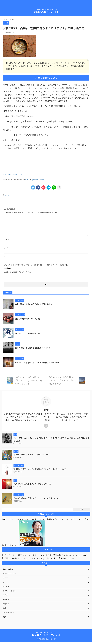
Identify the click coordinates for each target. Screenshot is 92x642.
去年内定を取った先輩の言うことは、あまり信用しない (36, 498)
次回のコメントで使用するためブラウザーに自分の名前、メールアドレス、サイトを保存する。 (37, 265)
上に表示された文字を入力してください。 (18, 272)
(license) (43, 179)
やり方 (7, 195)
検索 (81, 509)
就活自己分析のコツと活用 (46, 12)
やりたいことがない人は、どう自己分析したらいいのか (38, 362)
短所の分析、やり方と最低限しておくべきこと (34, 348)
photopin (36, 179)
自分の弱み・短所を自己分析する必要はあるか (34, 304)
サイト (6, 256)
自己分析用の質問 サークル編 (28, 319)
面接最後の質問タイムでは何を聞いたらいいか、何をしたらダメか (41, 469)
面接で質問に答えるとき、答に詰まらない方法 (33, 484)
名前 (6, 239)
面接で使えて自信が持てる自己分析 (46, 632)
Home (27, 179)
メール (7, 248)
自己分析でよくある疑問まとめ (28, 333)
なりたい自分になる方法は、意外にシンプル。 (33, 454)
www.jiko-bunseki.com (13, 174)
